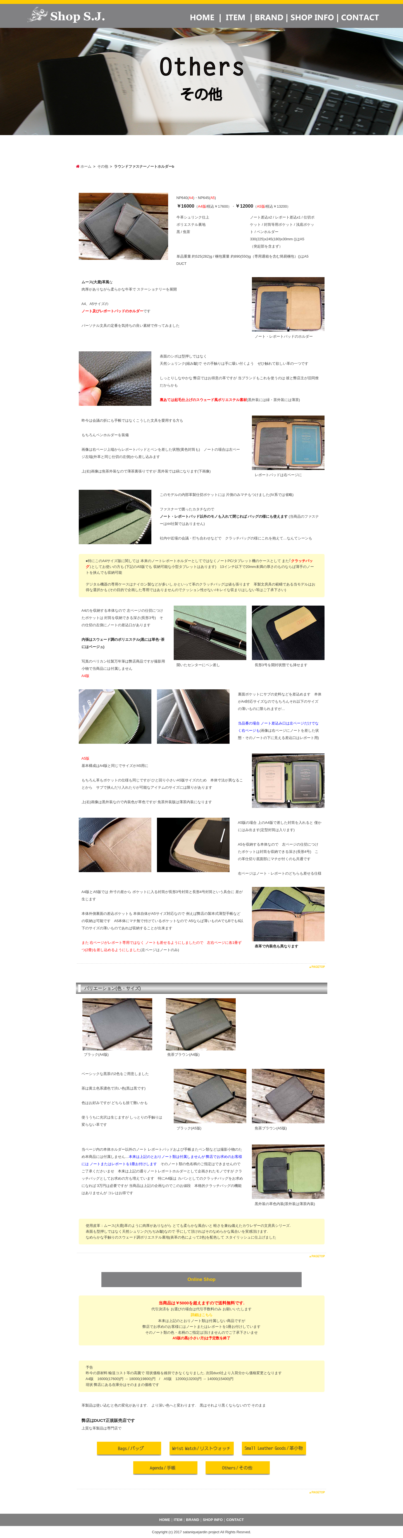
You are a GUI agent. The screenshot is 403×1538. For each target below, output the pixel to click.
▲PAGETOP (317, 966)
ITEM (178, 1520)
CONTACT (235, 1520)
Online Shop (201, 1280)
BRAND (192, 1520)
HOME (164, 1520)
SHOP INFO (213, 1520)
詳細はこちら (202, 1315)
